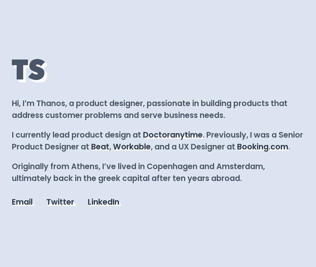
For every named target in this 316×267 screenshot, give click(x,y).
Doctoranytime (173, 134)
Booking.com (262, 146)
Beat (100, 146)
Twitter (60, 202)
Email (22, 202)
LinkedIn (103, 202)
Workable (132, 146)
